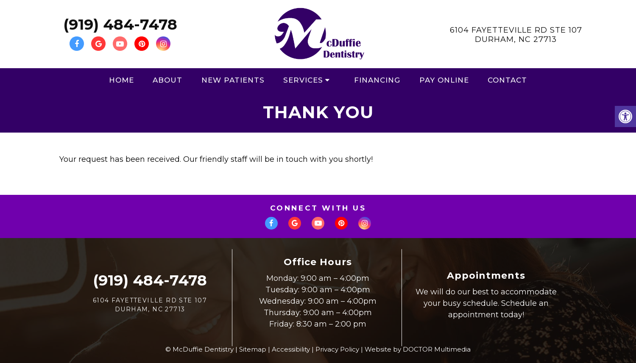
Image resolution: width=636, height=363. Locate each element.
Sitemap (252, 349)
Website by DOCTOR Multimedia (418, 349)
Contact (507, 80)
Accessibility (291, 349)
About (167, 80)
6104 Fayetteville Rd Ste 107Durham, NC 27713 (516, 34)
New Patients (233, 80)
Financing (377, 80)
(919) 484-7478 (120, 24)
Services (303, 80)
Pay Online (444, 80)
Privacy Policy (337, 349)
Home (121, 80)
